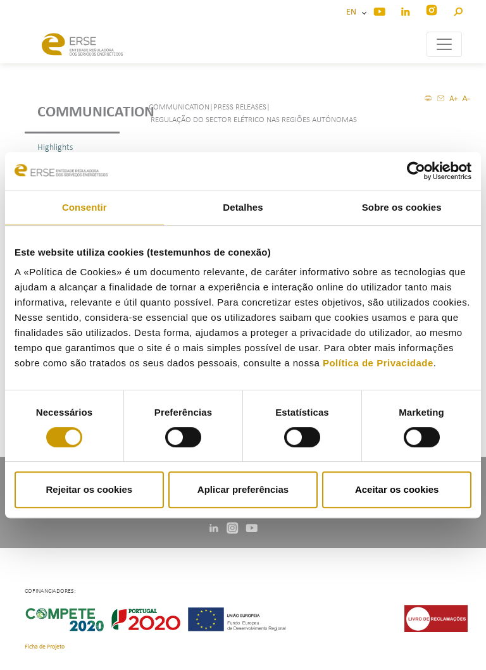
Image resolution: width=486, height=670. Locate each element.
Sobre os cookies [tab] (402, 207)
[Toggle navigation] (444, 44)
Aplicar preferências (243, 489)
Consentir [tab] (84, 207)
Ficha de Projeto (45, 646)
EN (353, 12)
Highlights (55, 147)
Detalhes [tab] (243, 207)
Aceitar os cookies (397, 489)
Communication (78, 112)
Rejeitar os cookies (89, 489)
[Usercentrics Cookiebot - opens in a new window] (416, 170)
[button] (457, 10)
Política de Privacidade (378, 362)
